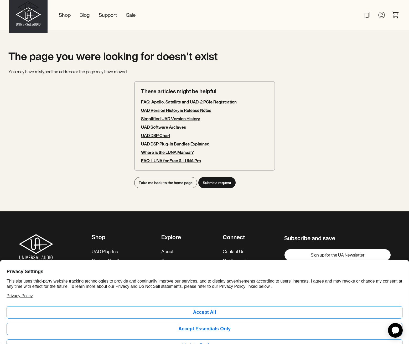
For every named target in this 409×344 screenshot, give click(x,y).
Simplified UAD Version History (170, 119)
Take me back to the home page (166, 182)
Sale (131, 15)
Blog (85, 15)
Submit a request (218, 182)
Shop (65, 15)
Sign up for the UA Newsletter (338, 255)
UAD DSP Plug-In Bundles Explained (175, 144)
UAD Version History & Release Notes (176, 110)
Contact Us (233, 251)
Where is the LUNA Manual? (167, 152)
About (167, 251)
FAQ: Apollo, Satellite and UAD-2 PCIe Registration (189, 102)
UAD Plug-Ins (105, 251)
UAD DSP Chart (155, 135)
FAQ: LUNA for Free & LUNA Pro (171, 161)
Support (108, 15)
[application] (395, 330)
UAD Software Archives (163, 127)
